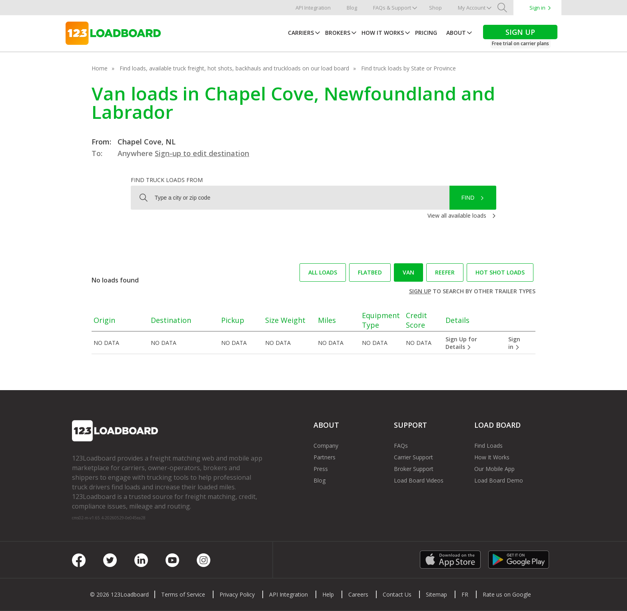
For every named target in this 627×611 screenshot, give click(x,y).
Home (100, 68)
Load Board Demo (498, 480)
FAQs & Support (392, 7)
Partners (324, 457)
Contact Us (397, 594)
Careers (358, 594)
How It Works (382, 32)
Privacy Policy (237, 594)
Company (326, 445)
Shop (435, 7)
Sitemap (436, 594)
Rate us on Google (507, 594)
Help (328, 594)
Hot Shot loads (500, 272)
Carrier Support (413, 457)
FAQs (401, 445)
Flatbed (370, 272)
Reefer (445, 272)
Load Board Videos (418, 480)
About (456, 32)
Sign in (537, 7)
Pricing (426, 32)
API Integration (313, 7)
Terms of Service (183, 594)
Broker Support (413, 469)
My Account (471, 7)
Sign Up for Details (461, 343)
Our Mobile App (494, 469)
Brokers (337, 32)
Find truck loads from (167, 180)
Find (468, 197)
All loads (322, 272)
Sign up (420, 291)
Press (321, 469)
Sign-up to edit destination (202, 153)
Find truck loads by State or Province (408, 68)
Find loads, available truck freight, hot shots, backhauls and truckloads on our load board (234, 68)
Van (408, 272)
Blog (352, 7)
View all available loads (456, 215)
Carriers (301, 32)
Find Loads (488, 445)
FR (464, 594)
